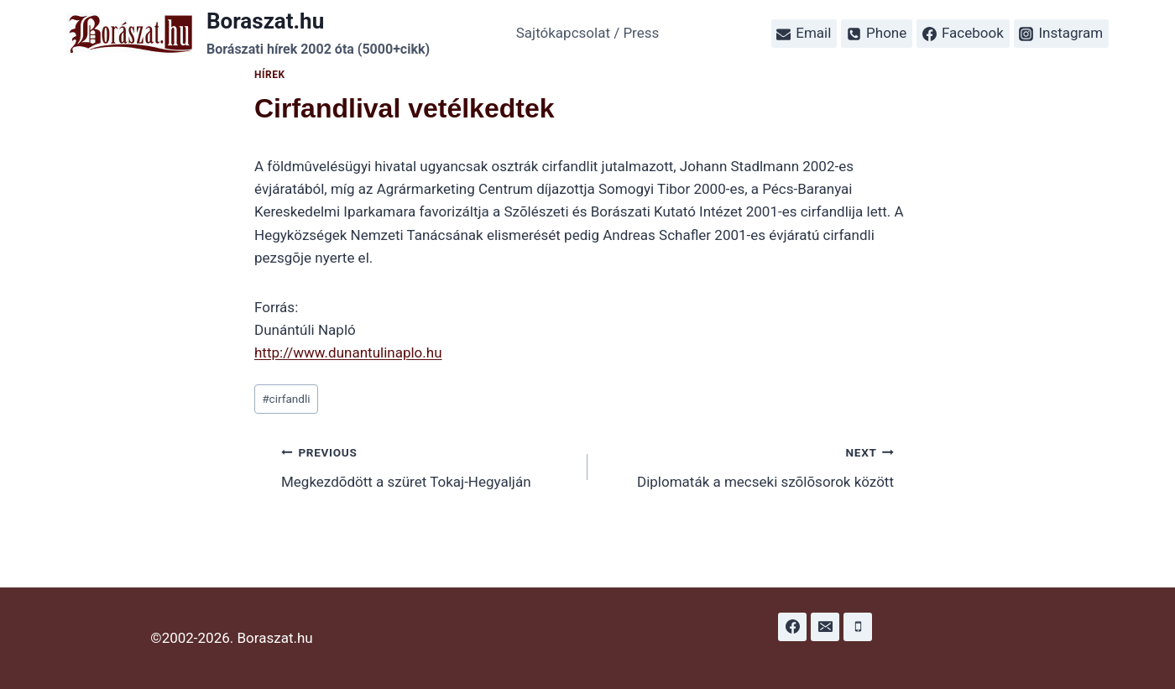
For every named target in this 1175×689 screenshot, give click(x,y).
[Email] (825, 627)
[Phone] (857, 627)
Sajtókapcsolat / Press (588, 32)
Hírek (269, 75)
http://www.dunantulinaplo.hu (348, 352)
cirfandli (286, 398)
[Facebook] (792, 627)
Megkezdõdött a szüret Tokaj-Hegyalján (427, 465)
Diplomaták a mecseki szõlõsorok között (748, 465)
